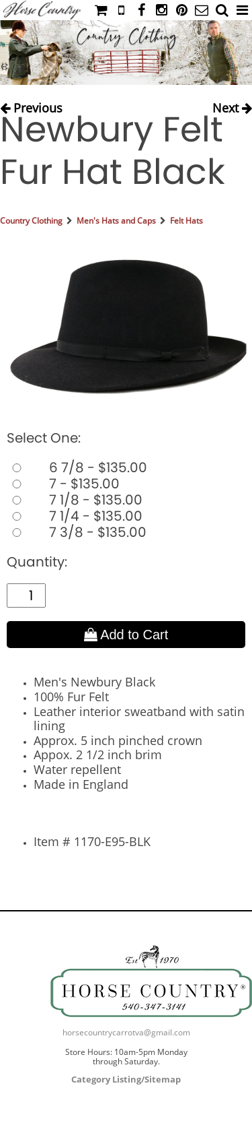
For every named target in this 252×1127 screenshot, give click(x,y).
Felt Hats (186, 220)
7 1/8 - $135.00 (74, 499)
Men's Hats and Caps (116, 220)
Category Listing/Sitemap (126, 1079)
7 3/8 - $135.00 (76, 532)
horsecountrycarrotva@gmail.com (126, 1032)
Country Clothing (31, 220)
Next (232, 104)
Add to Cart (126, 634)
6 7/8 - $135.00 (77, 467)
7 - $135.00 (63, 483)
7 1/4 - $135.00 (74, 516)
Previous (31, 104)
